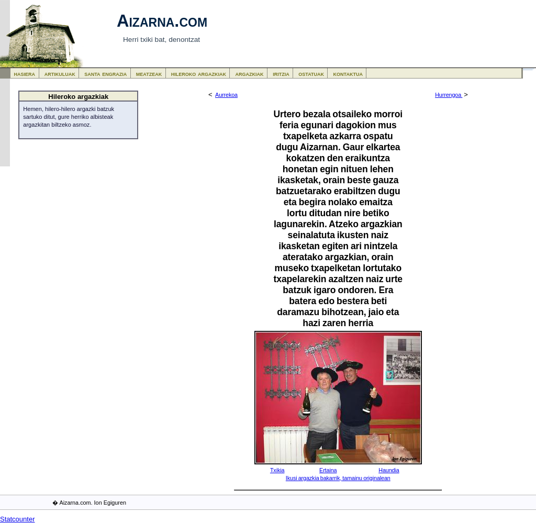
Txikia (277, 470)
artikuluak (59, 73)
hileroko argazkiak (198, 73)
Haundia (388, 470)
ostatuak (311, 73)
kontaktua (348, 73)
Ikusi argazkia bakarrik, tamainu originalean (338, 478)
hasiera (25, 73)
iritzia (281, 73)
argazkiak (250, 73)
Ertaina (328, 470)
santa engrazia (105, 73)
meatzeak (149, 73)
